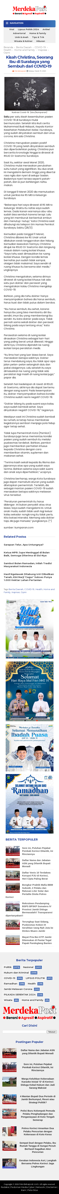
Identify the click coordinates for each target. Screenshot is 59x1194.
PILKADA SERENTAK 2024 (20, 994)
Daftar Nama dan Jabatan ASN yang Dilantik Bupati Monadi (36, 863)
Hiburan (40, 41)
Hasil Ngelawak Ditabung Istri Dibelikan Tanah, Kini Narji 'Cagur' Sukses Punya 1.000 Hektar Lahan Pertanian (29, 577)
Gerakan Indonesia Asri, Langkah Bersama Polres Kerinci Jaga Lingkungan (37, 1163)
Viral (11, 29)
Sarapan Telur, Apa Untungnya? (24, 544)
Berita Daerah (16, 589)
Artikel (46, 29)
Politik (7, 967)
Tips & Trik (38, 37)
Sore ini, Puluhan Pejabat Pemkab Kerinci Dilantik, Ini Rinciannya (37, 851)
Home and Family (32, 1000)
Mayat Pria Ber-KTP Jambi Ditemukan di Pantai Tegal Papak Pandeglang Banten (37, 940)
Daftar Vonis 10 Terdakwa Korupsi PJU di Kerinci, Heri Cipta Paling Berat (36, 875)
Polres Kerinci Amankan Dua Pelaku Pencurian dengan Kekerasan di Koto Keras (38, 1131)
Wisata (8, 1000)
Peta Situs (33, 1190)
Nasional (28, 967)
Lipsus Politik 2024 (28, 29)
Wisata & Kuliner (23, 41)
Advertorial (19, 33)
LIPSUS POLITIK (35, 978)
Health (39, 589)
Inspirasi (16, 592)
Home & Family (37, 33)
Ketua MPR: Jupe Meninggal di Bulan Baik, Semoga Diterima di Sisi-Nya (27, 554)
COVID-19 (29, 589)
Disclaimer (51, 1187)
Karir (23, 1190)
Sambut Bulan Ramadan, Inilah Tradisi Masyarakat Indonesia (28, 565)
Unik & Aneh (21, 37)
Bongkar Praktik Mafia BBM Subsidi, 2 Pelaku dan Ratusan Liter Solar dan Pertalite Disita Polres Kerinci (29, 890)
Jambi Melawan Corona (18, 989)
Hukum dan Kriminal (16, 972)
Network (40, 1187)
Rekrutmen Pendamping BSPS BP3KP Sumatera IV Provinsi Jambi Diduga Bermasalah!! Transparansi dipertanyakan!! (29, 909)
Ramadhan (10, 983)
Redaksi (5, 1187)
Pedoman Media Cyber (22, 1187)
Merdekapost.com (29, 1184)
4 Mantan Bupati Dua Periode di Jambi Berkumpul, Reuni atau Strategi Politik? (37, 1099)
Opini (23, 592)
